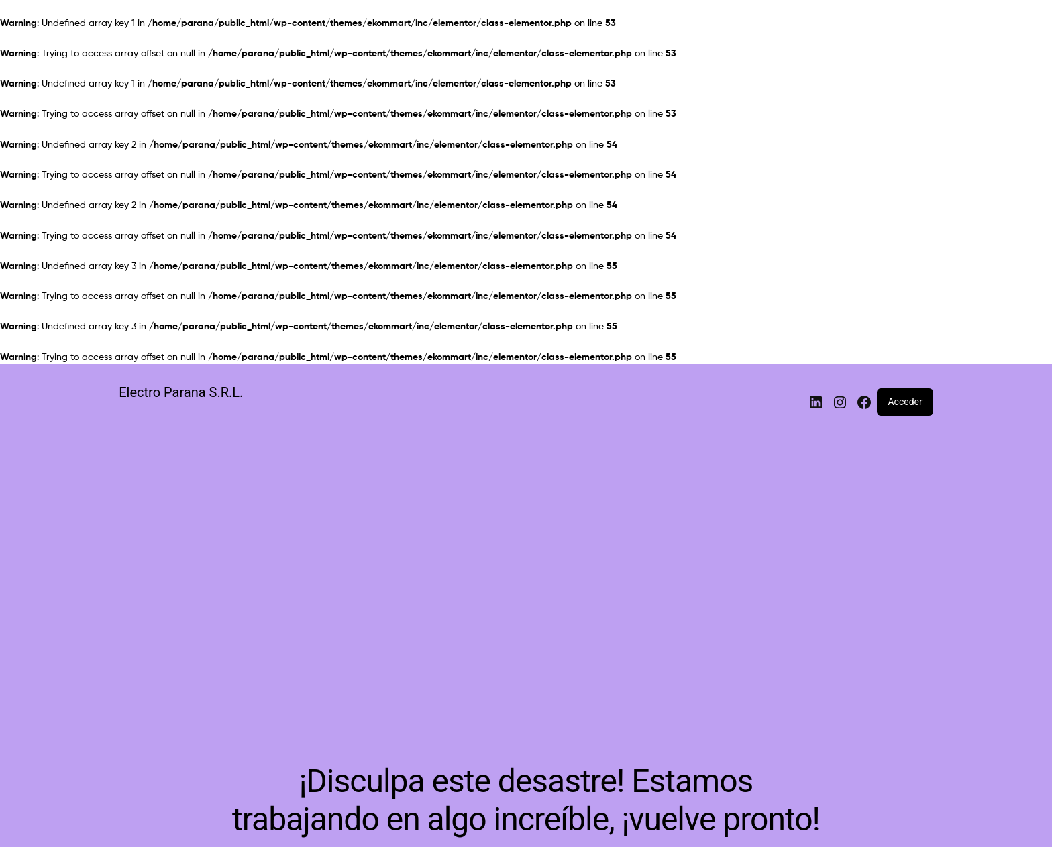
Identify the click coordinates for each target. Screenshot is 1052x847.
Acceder (905, 401)
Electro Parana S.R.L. (181, 392)
